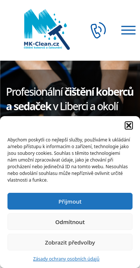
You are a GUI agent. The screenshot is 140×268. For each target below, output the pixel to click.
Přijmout (69, 201)
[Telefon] (100, 30)
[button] (129, 125)
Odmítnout (70, 222)
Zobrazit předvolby (70, 242)
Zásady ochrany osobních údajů (66, 259)
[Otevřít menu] (126, 30)
